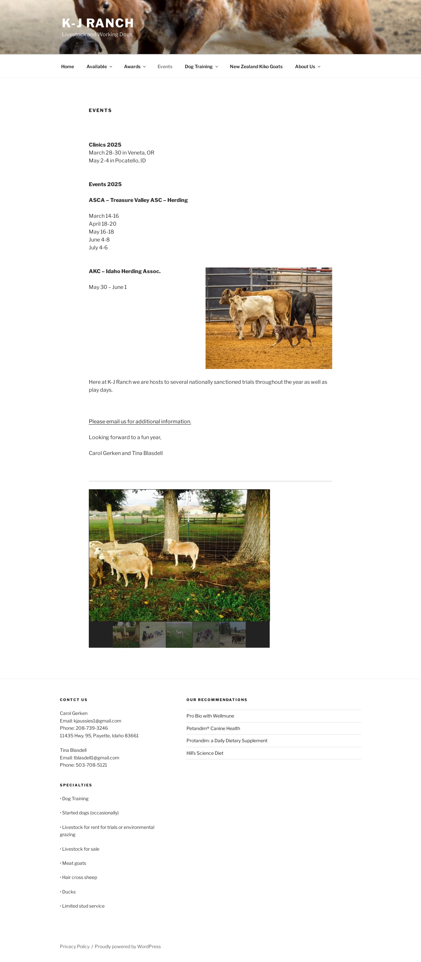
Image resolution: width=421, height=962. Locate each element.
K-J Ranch (98, 23)
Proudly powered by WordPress (128, 946)
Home (67, 66)
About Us (308, 66)
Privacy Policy (74, 946)
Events (165, 66)
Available (100, 66)
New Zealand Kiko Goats (256, 66)
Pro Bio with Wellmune (210, 716)
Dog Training (202, 66)
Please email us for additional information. (140, 421)
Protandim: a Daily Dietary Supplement (226, 740)
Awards (135, 66)
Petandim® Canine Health (213, 728)
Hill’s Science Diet (204, 753)
